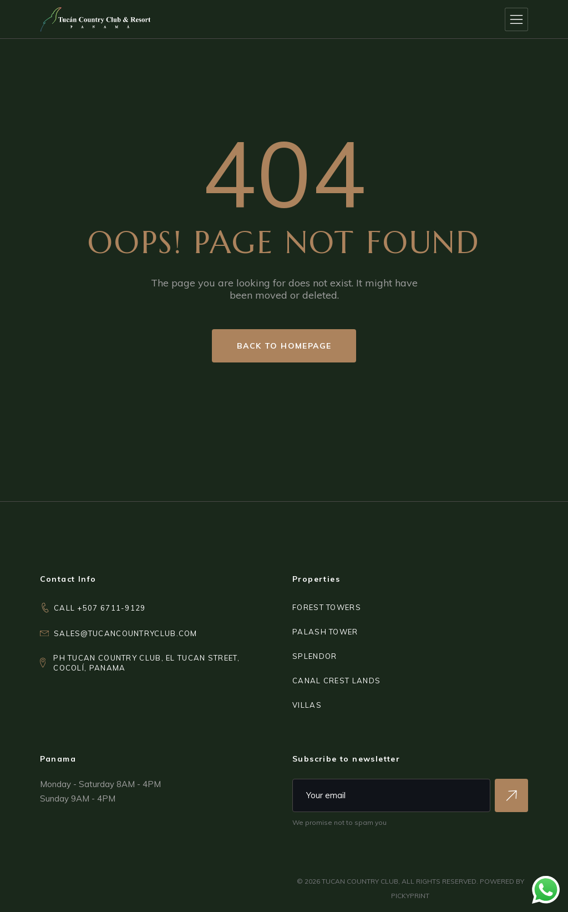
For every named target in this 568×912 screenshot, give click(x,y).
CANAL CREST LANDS (336, 680)
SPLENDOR (314, 656)
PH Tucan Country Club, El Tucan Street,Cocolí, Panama (146, 662)
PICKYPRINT (410, 895)
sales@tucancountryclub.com (125, 633)
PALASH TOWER (325, 631)
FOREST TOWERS (326, 607)
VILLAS (307, 705)
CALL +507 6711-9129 (100, 607)
